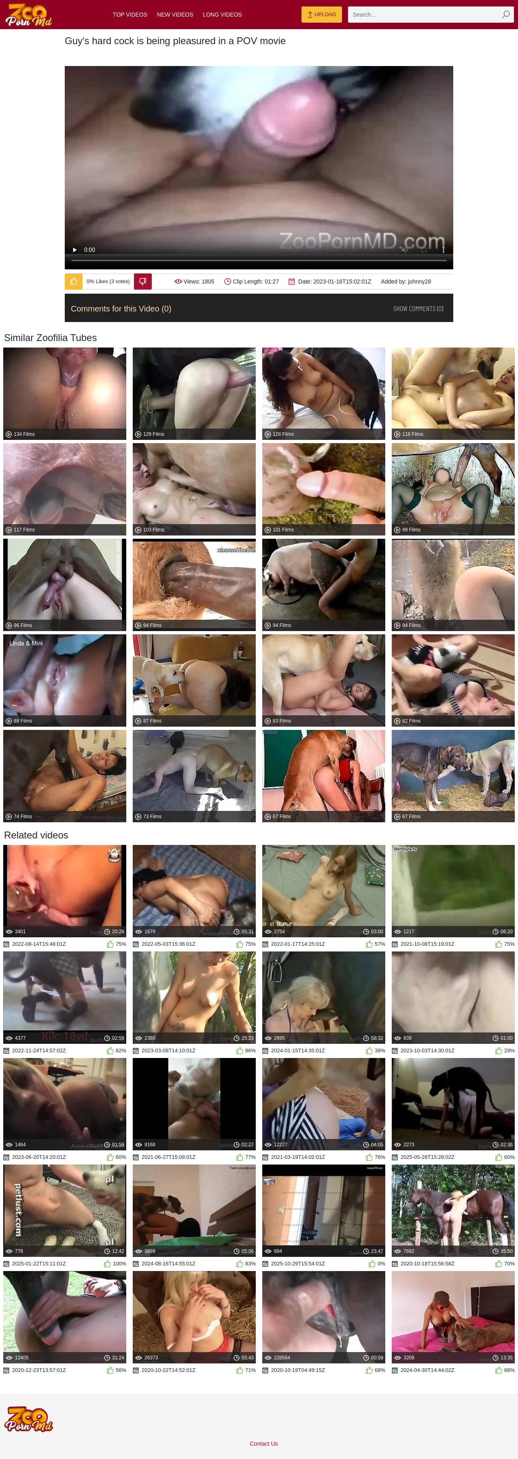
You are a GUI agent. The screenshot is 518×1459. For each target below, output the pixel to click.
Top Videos (130, 14)
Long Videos (222, 14)
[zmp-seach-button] (506, 14)
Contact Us (264, 1443)
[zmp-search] (431, 14)
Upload (321, 15)
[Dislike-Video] (143, 281)
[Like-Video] (74, 281)
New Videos (175, 14)
